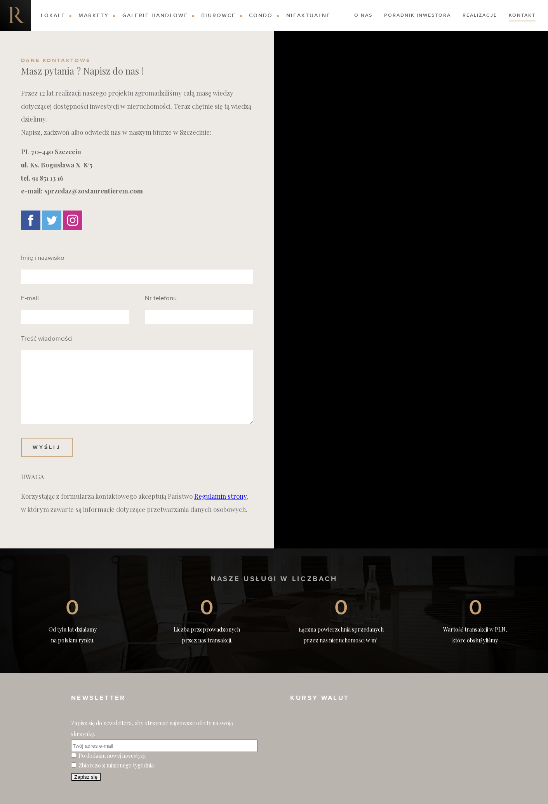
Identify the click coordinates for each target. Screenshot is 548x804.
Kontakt (522, 15)
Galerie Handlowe (155, 15)
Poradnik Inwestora (417, 15)
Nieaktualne (308, 15)
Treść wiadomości (47, 339)
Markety (93, 15)
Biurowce (218, 15)
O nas (363, 15)
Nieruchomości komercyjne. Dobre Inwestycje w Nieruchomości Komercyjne (15, 15)
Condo (261, 15)
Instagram (72, 220)
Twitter (51, 220)
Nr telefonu (161, 298)
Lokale (53, 15)
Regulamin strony (220, 496)
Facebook (30, 220)
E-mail (30, 298)
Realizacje (480, 15)
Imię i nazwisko (42, 258)
